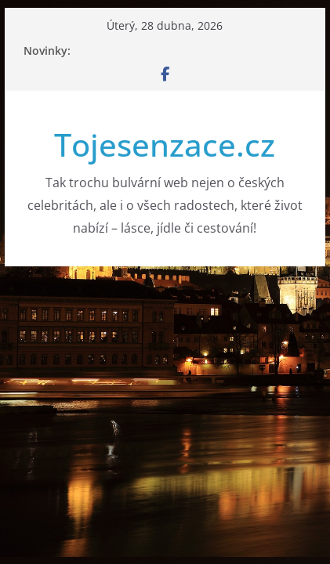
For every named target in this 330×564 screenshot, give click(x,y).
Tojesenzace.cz (164, 144)
